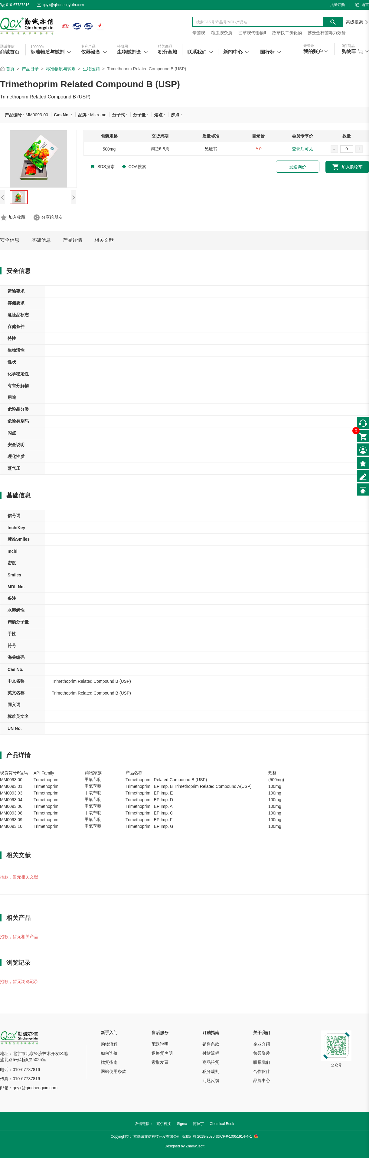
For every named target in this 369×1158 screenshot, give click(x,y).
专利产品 (88, 46)
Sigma (182, 1124)
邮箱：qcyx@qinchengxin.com (28, 1087)
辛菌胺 (198, 32)
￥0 (258, 148)
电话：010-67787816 (20, 1069)
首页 (10, 68)
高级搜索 (357, 21)
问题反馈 (210, 1080)
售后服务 (160, 1032)
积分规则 (210, 1071)
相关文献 (104, 240)
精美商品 (165, 46)
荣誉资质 (261, 1053)
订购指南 (210, 1032)
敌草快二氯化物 (287, 32)
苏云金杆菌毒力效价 (327, 32)
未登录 (308, 46)
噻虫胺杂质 (221, 32)
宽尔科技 (163, 1124)
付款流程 (210, 1053)
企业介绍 (261, 1044)
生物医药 (91, 68)
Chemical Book (222, 1124)
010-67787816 (14, 4)
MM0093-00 (36, 114)
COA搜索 (134, 166)
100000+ (38, 47)
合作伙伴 (261, 1071)
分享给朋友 (52, 217)
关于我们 (261, 1032)
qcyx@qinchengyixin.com (60, 4)
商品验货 (210, 1062)
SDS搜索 (103, 166)
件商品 (348, 46)
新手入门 (109, 1032)
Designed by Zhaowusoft (184, 1146)
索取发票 (160, 1062)
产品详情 (72, 240)
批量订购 (337, 5)
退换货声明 (162, 1053)
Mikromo (98, 114)
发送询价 (297, 166)
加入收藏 (16, 217)
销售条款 (210, 1044)
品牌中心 (261, 1080)
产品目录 (30, 68)
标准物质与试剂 (61, 68)
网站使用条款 (113, 1071)
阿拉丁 (198, 1124)
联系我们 (261, 1062)
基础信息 (41, 240)
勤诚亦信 (7, 46)
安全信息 (9, 240)
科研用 (122, 46)
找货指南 (109, 1062)
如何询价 (109, 1053)
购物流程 (109, 1044)
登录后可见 (302, 148)
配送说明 (160, 1044)
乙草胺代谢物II (252, 32)
